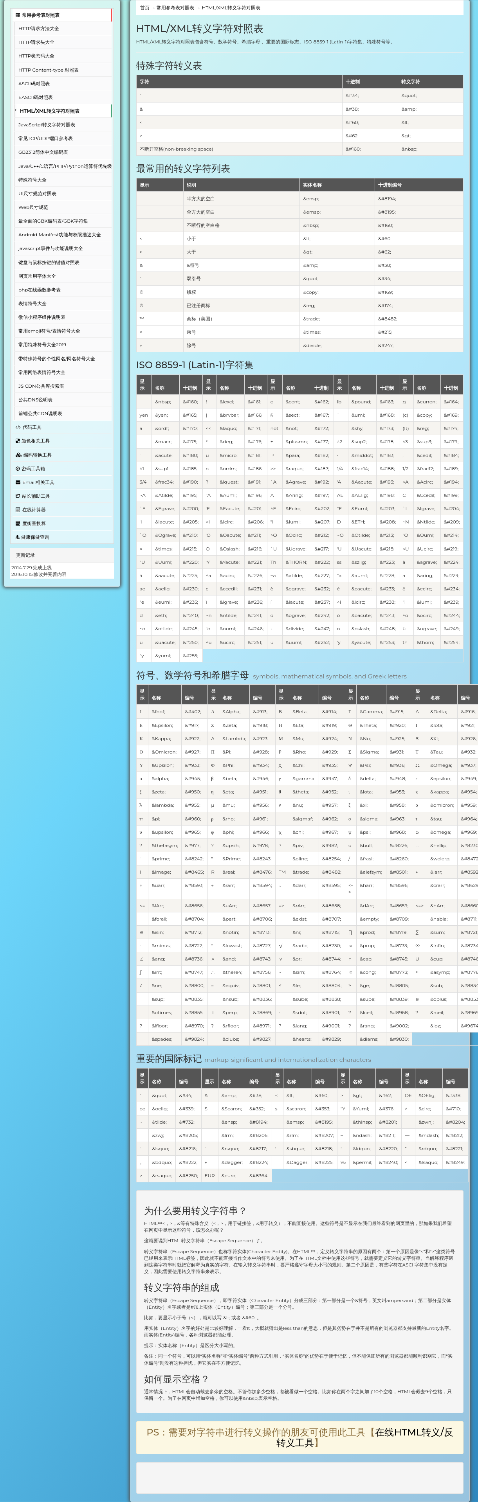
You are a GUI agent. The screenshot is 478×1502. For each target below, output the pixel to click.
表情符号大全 (32, 303)
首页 (145, 8)
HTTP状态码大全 (36, 56)
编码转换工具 (34, 455)
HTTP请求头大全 (36, 42)
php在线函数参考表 (39, 290)
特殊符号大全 (32, 180)
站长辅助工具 (33, 496)
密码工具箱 (30, 468)
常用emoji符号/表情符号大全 (49, 331)
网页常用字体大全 (37, 276)
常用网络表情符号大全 (41, 372)
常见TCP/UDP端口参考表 (45, 138)
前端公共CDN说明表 (40, 413)
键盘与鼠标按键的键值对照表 (48, 262)
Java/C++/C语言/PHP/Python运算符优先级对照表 (65, 166)
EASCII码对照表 (35, 97)
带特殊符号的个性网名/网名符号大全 (56, 359)
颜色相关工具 (33, 441)
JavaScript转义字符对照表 (46, 125)
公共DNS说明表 (35, 400)
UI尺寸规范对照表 (37, 193)
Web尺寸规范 (33, 207)
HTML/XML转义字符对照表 (49, 111)
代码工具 (28, 427)
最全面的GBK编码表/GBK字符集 (53, 221)
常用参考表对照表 (38, 15)
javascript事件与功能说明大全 (50, 248)
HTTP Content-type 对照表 (48, 70)
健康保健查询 (32, 537)
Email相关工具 (35, 482)
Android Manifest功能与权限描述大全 (59, 234)
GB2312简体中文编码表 (43, 152)
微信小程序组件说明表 (41, 317)
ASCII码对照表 (34, 83)
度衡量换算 (31, 523)
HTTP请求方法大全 (38, 28)
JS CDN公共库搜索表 (41, 386)
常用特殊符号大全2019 (42, 344)
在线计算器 (31, 510)
